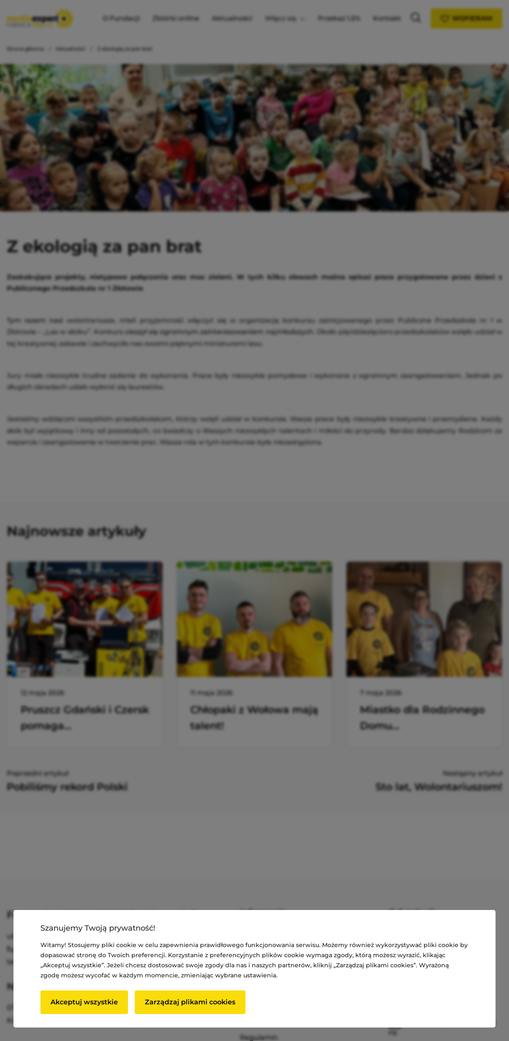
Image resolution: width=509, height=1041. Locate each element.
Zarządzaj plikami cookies (190, 1002)
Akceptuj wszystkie (84, 1002)
